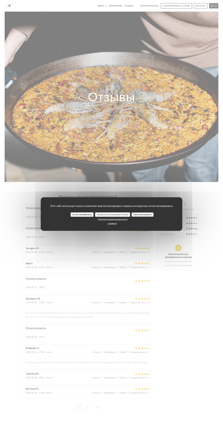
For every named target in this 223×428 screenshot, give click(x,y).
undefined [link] (112, 223)
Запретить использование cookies (112, 214)
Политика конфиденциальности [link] (112, 219)
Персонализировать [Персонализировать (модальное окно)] (142, 214)
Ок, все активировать (82, 214)
